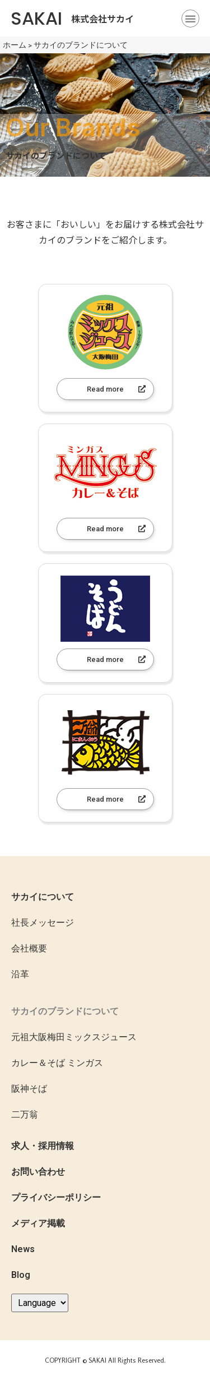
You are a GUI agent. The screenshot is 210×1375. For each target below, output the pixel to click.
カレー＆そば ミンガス (57, 1062)
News (23, 1249)
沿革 (20, 974)
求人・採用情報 (42, 1146)
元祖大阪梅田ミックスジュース (74, 1037)
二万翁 (24, 1114)
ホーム (14, 45)
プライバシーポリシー (56, 1197)
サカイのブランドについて (65, 1011)
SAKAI (36, 18)
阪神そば (29, 1088)
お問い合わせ (38, 1171)
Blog (20, 1275)
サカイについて (42, 896)
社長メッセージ (42, 922)
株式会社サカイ (102, 18)
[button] (190, 18)
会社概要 (29, 948)
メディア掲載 (38, 1223)
